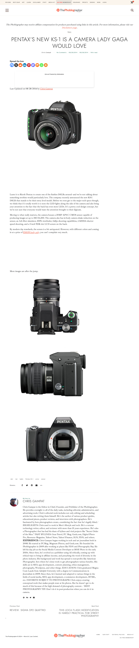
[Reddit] (20, 65)
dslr (12, 479)
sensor (43, 479)
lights (21, 479)
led (16, 479)
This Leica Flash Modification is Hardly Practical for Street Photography (79, 613)
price (37, 479)
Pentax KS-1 (29, 479)
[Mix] (37, 65)
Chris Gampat (46, 52)
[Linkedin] (24, 65)
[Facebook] (12, 65)
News (69, 32)
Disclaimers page (69, 27)
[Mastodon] (33, 65)
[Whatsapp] (41, 65)
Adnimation (60, 74)
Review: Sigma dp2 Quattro (28, 610)
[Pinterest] (29, 65)
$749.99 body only (31, 232)
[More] (46, 65)
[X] (16, 65)
